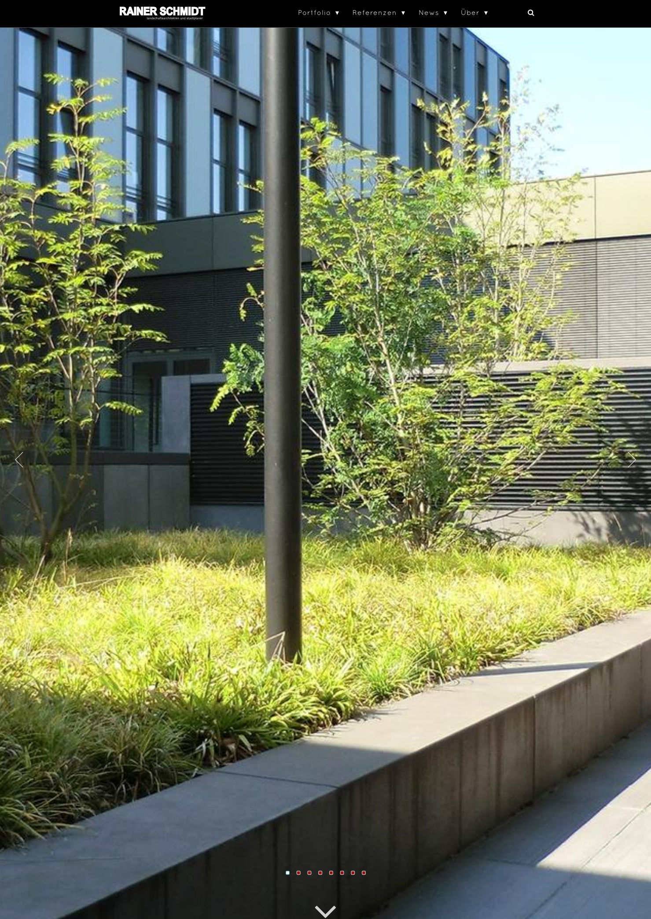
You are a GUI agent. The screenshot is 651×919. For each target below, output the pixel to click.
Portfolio (314, 12)
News (429, 12)
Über (470, 12)
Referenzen (375, 12)
